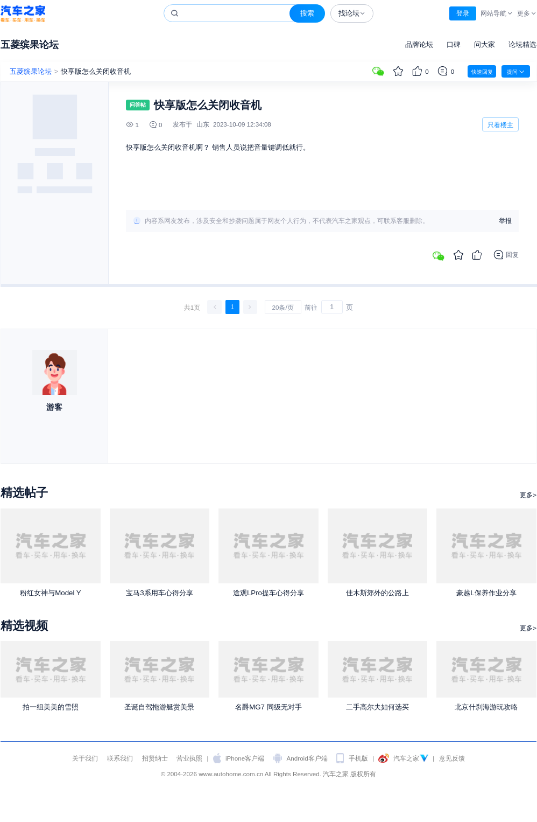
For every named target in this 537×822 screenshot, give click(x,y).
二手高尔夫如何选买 (377, 707)
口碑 (454, 44)
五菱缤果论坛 (30, 44)
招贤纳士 (155, 758)
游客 (54, 407)
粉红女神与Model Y (50, 593)
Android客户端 (307, 758)
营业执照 (189, 758)
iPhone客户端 (244, 758)
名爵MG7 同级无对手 (268, 707)
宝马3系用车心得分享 (159, 593)
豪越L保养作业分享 (486, 593)
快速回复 (482, 72)
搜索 (307, 13)
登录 (462, 13)
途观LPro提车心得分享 (268, 593)
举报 (505, 221)
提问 (516, 72)
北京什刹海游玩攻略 (486, 707)
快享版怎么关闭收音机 (96, 71)
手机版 (358, 758)
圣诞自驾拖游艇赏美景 (159, 707)
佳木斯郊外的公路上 (377, 593)
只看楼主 (500, 124)
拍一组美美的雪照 (51, 707)
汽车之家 (23, 13)
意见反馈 (452, 758)
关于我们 (85, 758)
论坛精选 (522, 44)
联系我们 (120, 758)
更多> (528, 494)
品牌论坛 (419, 44)
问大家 (484, 44)
